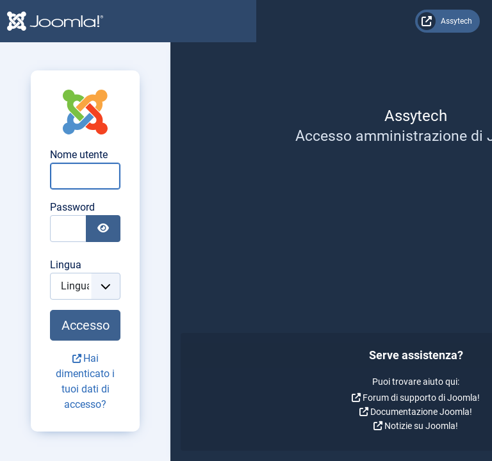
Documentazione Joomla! (133, 412)
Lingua (322, 265)
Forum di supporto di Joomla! (133, 397)
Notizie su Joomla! (133, 426)
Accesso (374, 325)
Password (328, 207)
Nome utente (335, 155)
